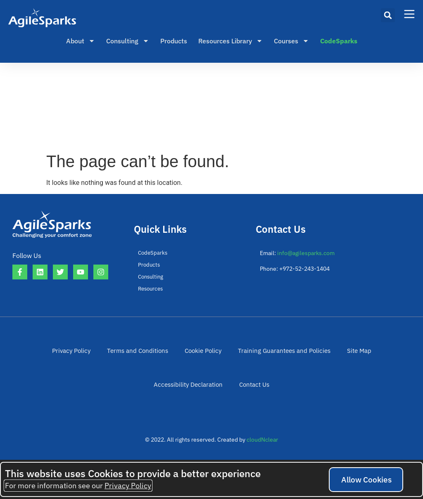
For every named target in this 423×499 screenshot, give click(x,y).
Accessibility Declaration (370, 355)
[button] (388, 15)
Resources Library (230, 40)
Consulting (127, 40)
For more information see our (78, 485)
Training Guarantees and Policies (240, 355)
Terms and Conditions (101, 355)
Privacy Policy (39, 355)
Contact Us (211, 398)
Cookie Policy (163, 355)
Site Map (310, 355)
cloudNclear (262, 457)
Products (173, 41)
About (80, 40)
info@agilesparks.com (306, 253)
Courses (291, 40)
